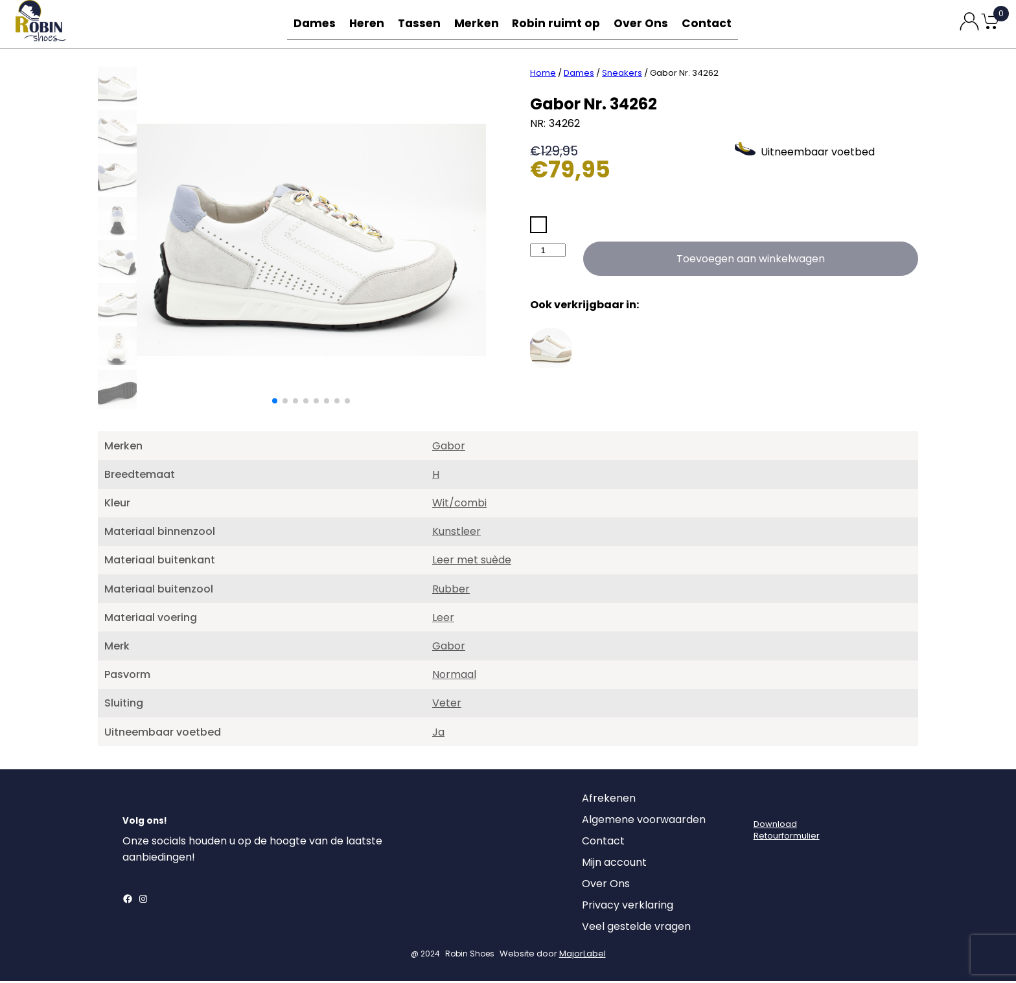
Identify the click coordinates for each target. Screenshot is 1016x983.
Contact (707, 23)
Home (543, 75)
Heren (369, 23)
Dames (315, 23)
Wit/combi (459, 504)
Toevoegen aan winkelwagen (750, 260)
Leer (443, 619)
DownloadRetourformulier (787, 831)
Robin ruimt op (559, 23)
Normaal (454, 676)
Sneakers (622, 75)
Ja (438, 734)
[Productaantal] (548, 252)
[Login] (765, 803)
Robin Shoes (469, 955)
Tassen (424, 23)
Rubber (451, 590)
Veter (446, 704)
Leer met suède (471, 561)
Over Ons (641, 23)
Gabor (448, 447)
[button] (274, 402)
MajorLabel (582, 955)
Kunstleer (456, 533)
